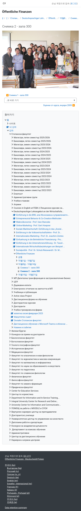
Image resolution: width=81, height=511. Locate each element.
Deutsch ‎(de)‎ (13, 477)
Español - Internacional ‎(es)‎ (19, 483)
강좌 (6, 18)
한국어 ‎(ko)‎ (10, 465)
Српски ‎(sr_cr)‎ (14, 474)
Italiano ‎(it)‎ (12, 490)
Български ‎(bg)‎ (14, 468)
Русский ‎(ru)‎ (13, 471)
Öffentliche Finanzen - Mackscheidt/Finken (24, 459)
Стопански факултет (14, 18)
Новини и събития (22, 327)
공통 (20, 257)
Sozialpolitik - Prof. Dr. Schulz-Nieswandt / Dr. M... (38, 250)
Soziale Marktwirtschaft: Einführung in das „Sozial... (39, 229)
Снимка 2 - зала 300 (75, 18)
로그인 (74, 3)
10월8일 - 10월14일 (63, 18)
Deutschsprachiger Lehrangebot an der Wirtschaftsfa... (33, 18)
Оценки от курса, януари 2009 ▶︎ (59, 105)
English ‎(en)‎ (12, 480)
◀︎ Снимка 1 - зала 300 (17, 95)
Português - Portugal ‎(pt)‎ (18, 493)
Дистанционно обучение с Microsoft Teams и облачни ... (40, 324)
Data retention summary (16, 507)
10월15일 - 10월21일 (27, 274)
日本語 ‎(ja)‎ (12, 502)
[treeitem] (40, 280)
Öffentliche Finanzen (52, 18)
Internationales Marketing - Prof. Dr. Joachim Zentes (39, 236)
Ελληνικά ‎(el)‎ (13, 496)
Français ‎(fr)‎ (12, 487)
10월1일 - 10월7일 (26, 260)
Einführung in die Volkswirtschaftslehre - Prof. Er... (38, 232)
